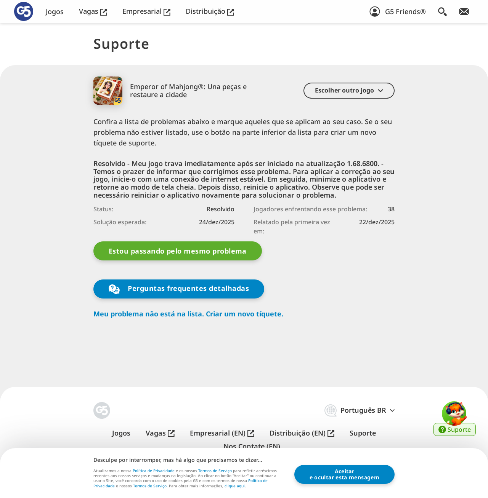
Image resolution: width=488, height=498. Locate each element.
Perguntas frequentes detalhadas (179, 289)
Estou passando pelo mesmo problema (178, 250)
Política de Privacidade (154, 470)
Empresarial (146, 11)
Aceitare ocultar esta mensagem (344, 474)
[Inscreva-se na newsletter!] (464, 11)
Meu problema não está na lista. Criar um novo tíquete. (188, 314)
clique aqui (235, 486)
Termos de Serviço (215, 470)
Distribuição (210, 11)
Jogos (55, 12)
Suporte (363, 433)
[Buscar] (442, 11)
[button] (349, 91)
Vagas (93, 11)
